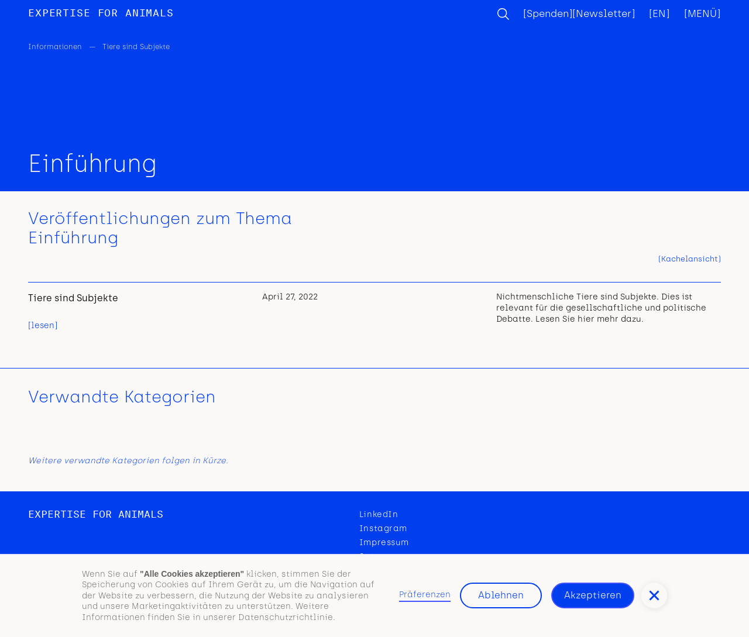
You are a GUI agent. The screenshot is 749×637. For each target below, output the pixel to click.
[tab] (689, 259)
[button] (654, 595)
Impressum (384, 543)
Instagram (383, 528)
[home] (101, 13)
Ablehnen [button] (501, 595)
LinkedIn (378, 514)
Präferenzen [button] (425, 595)
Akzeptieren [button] (592, 595)
